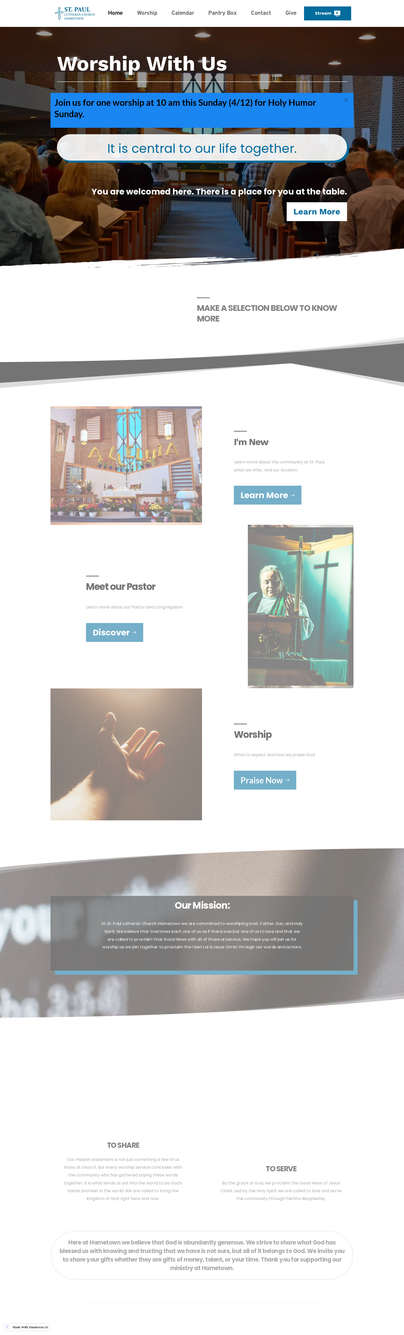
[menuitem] (115, 13)
